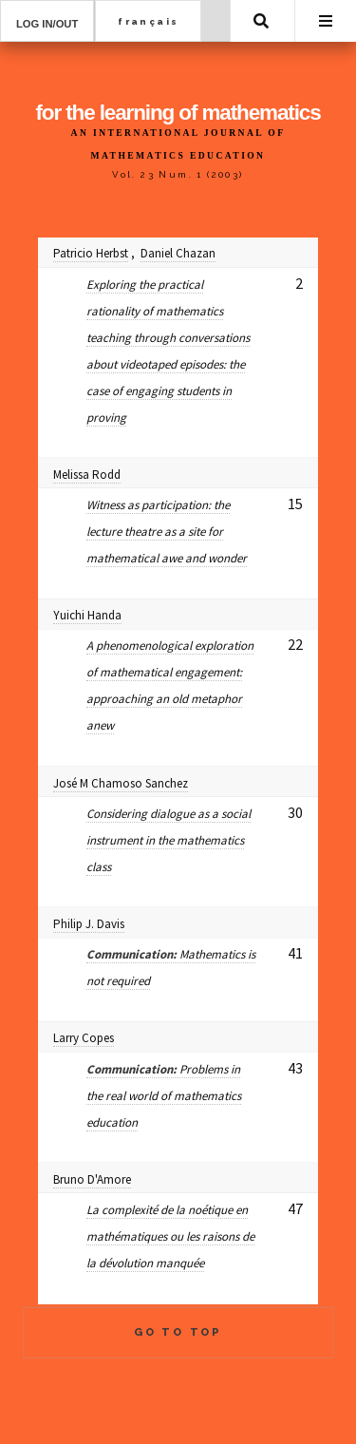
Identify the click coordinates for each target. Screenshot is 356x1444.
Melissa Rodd (87, 474)
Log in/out (47, 23)
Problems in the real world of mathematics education (163, 1095)
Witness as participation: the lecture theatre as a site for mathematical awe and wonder (166, 531)
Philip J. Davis (88, 924)
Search (261, 21)
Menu (325, 21)
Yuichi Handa (87, 615)
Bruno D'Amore (92, 1179)
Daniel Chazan (178, 253)
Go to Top (178, 1332)
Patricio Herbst (90, 253)
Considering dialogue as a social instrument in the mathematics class (168, 840)
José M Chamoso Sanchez (120, 783)
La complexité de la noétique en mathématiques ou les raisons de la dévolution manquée (170, 1236)
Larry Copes (83, 1038)
